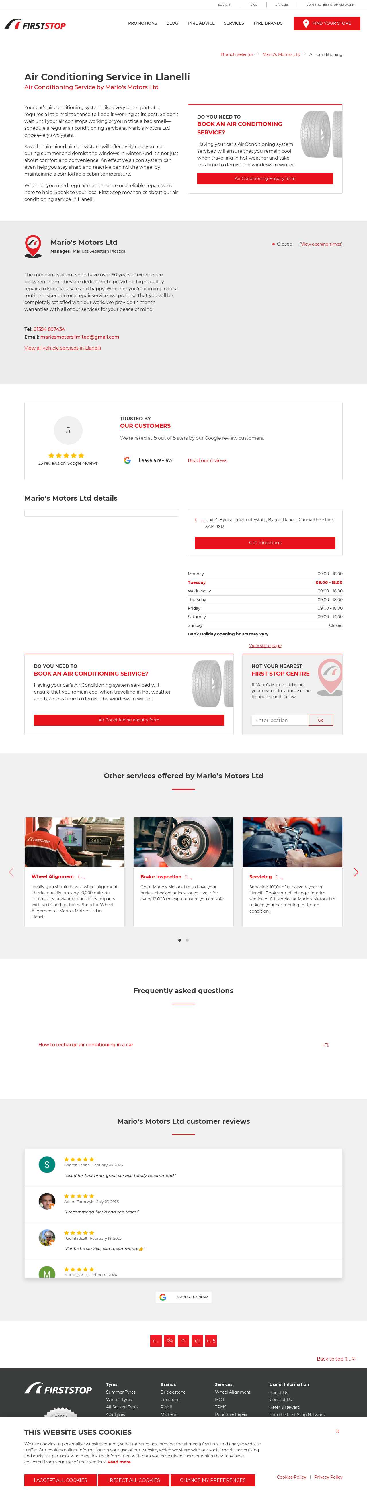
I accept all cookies (60, 1480)
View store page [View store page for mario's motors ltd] (265, 645)
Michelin (169, 1414)
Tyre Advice (201, 23)
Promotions (142, 23)
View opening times (321, 244)
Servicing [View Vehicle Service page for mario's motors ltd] (266, 877)
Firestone (170, 1399)
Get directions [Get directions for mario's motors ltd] (265, 542)
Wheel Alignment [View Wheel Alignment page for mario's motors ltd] (58, 876)
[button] (179, 940)
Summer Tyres (121, 1392)
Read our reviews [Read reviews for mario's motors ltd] (207, 460)
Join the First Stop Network (330, 4)
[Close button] (339, 1434)
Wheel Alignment (233, 1392)
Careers (282, 4)
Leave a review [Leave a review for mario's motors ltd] (148, 460)
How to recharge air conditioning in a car (183, 1044)
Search (224, 4)
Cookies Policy (291, 1477)
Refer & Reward (285, 1407)
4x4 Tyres (115, 1414)
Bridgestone (173, 1392)
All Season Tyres (122, 1407)
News (252, 4)
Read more (119, 1462)
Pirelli (166, 1407)
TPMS (221, 1407)
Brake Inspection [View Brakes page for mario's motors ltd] (166, 877)
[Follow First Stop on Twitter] (183, 1341)
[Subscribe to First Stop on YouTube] (211, 1341)
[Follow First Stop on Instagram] (156, 1341)
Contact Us (281, 1399)
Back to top (336, 1359)
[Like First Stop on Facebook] (169, 1341)
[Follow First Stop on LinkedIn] (197, 1341)
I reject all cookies (133, 1480)
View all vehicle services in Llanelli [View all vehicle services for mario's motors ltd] (62, 348)
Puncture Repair (231, 1414)
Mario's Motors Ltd (281, 54)
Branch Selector (237, 54)
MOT (220, 1399)
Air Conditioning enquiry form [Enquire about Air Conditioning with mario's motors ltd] (265, 178)
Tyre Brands (268, 23)
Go (321, 720)
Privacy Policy (328, 1477)
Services (234, 23)
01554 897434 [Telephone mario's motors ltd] (49, 329)
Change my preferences (213, 1480)
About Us (279, 1392)
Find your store (327, 23)
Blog (172, 23)
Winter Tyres (119, 1399)
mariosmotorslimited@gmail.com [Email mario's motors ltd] (79, 337)
